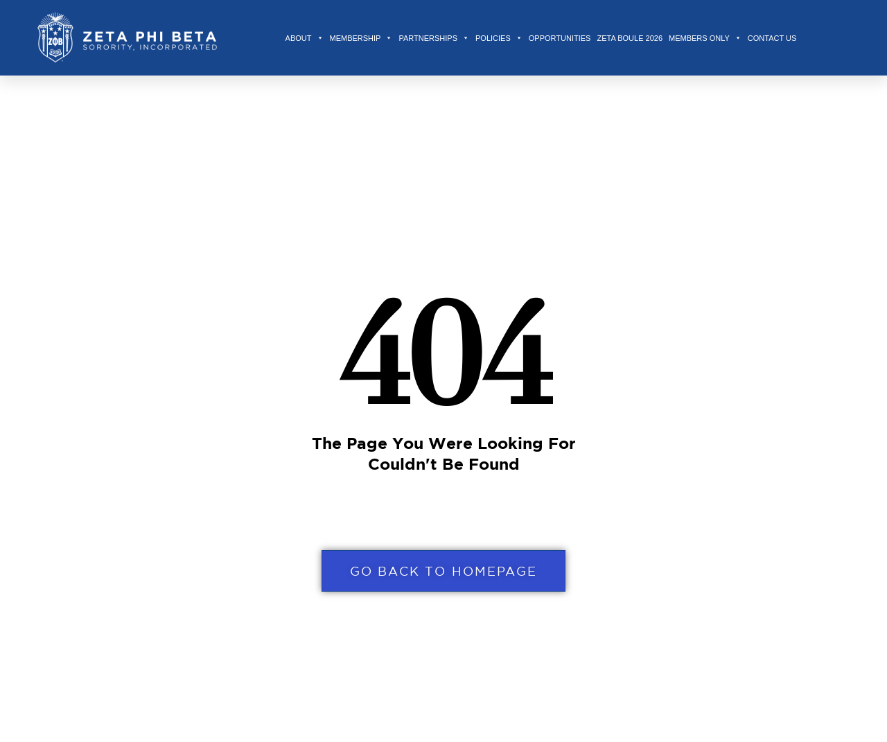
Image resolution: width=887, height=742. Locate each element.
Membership (361, 38)
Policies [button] (498, 38)
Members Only (705, 38)
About (305, 38)
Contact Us (772, 38)
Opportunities (560, 38)
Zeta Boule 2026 (629, 38)
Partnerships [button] (433, 38)
